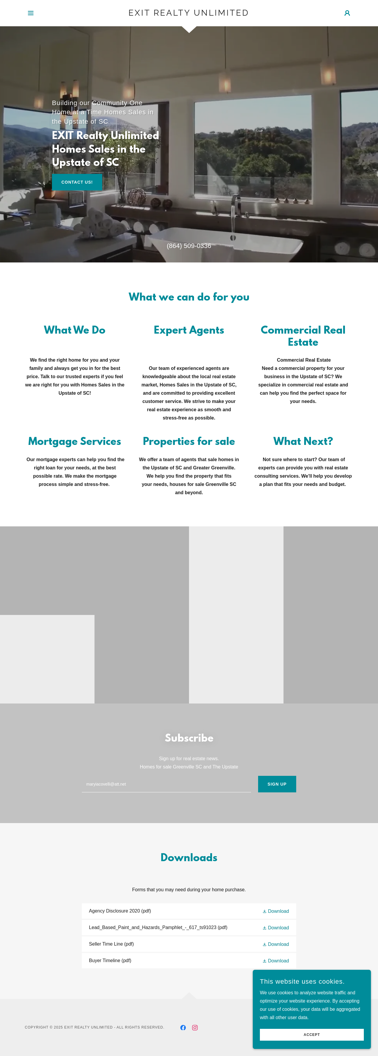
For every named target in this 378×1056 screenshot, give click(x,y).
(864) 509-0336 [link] (189, 245)
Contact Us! (77, 182)
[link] (189, 14)
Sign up (277, 784)
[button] (31, 13)
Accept (312, 1043)
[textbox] (166, 784)
